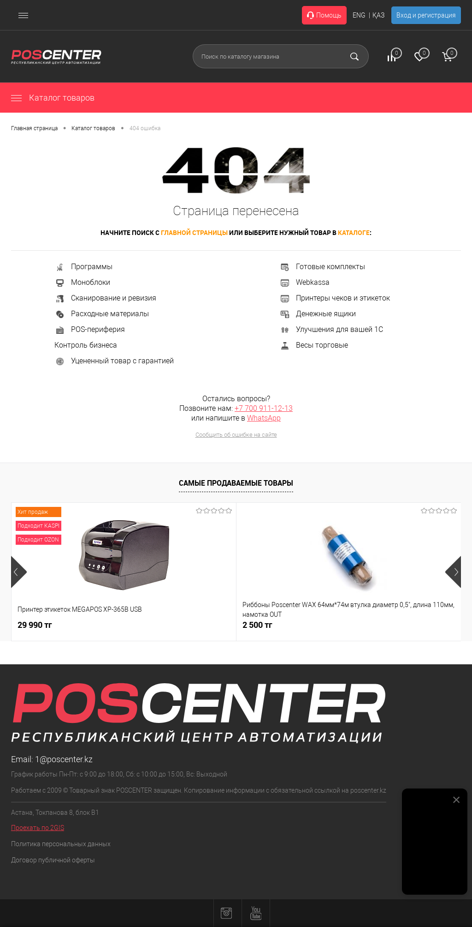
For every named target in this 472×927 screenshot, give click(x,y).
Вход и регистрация (426, 15)
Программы (83, 266)
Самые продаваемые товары (236, 483)
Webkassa (304, 282)
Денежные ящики (317, 313)
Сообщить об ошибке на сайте (236, 434)
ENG (359, 15)
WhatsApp (264, 418)
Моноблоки (82, 282)
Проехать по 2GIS (37, 827)
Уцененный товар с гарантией (114, 360)
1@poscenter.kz (64, 759)
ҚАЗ (378, 15)
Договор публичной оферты (53, 860)
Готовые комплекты (322, 266)
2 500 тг (182, 625)
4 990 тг (333, 625)
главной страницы (194, 232)
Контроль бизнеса (85, 345)
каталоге (354, 232)
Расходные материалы (101, 313)
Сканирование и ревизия (105, 298)
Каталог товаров (52, 97)
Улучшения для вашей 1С (331, 329)
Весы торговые (313, 345)
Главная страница (34, 128)
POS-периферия (89, 329)
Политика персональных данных (61, 844)
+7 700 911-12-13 (264, 408)
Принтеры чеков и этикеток (334, 298)
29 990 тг (35, 625)
